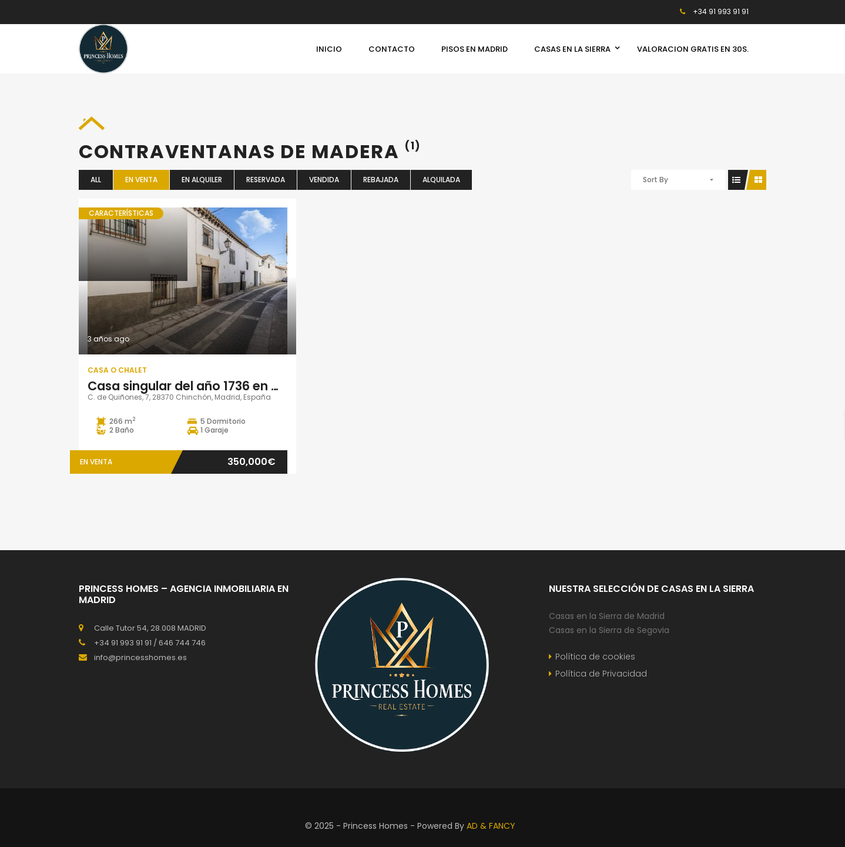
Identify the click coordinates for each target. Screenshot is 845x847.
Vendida (324, 180)
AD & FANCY (491, 826)
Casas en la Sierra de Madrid (607, 616)
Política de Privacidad (601, 673)
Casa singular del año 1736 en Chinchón (209, 385)
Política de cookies (595, 656)
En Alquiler (202, 180)
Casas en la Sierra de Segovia (609, 630)
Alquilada (441, 180)
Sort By (655, 180)
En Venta (141, 180)
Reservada (265, 180)
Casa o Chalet (117, 370)
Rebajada (380, 180)
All (95, 180)
